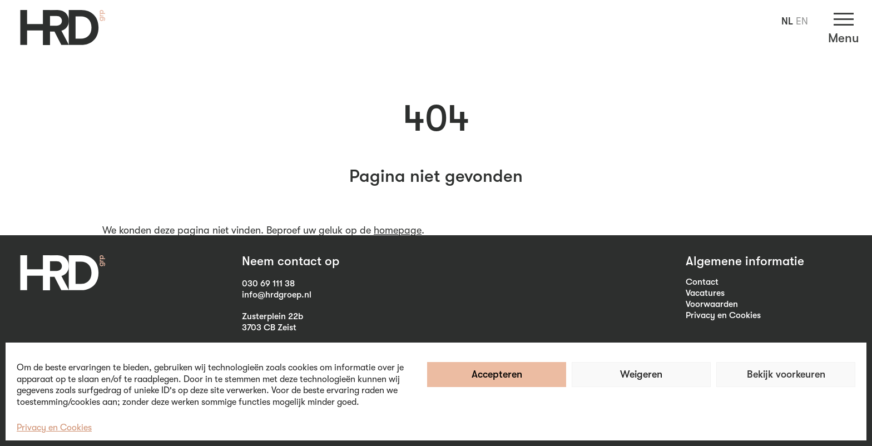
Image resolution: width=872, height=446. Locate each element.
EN (802, 21)
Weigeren (641, 374)
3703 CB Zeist (269, 328)
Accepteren (497, 374)
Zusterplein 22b (272, 316)
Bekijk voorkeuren (786, 374)
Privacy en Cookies (54, 428)
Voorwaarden (712, 304)
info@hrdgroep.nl (276, 295)
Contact (702, 282)
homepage (398, 230)
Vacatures (705, 293)
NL (787, 21)
